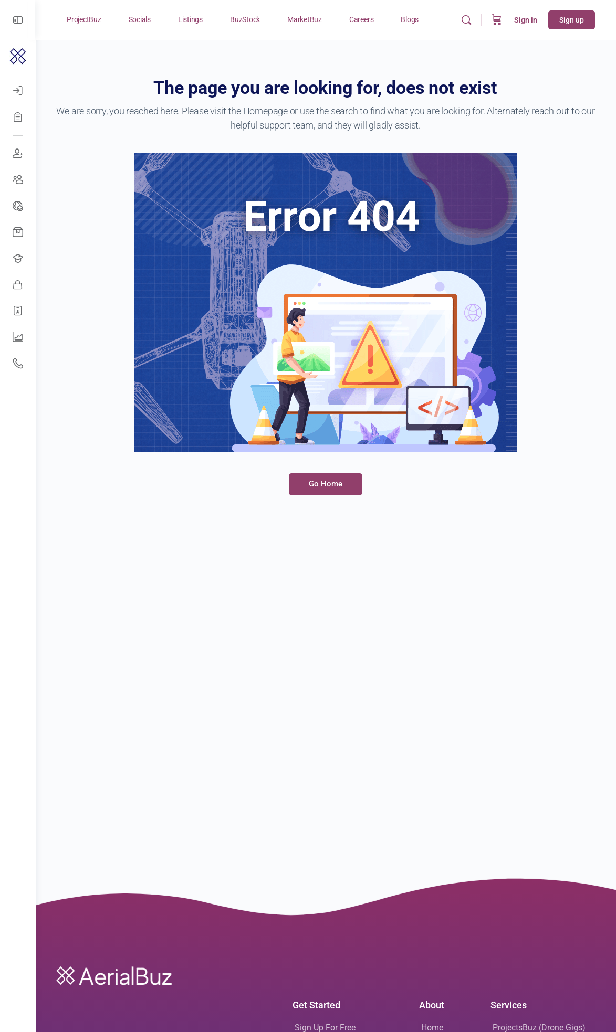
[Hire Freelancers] (17, 311)
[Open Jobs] (17, 259)
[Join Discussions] (17, 154)
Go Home (326, 483)
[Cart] (497, 20)
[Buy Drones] (17, 232)
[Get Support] (17, 363)
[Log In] (17, 91)
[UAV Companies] (17, 337)
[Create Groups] (17, 180)
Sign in (525, 20)
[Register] (17, 117)
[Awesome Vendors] (17, 285)
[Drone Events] (17, 206)
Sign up (571, 20)
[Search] (466, 20)
